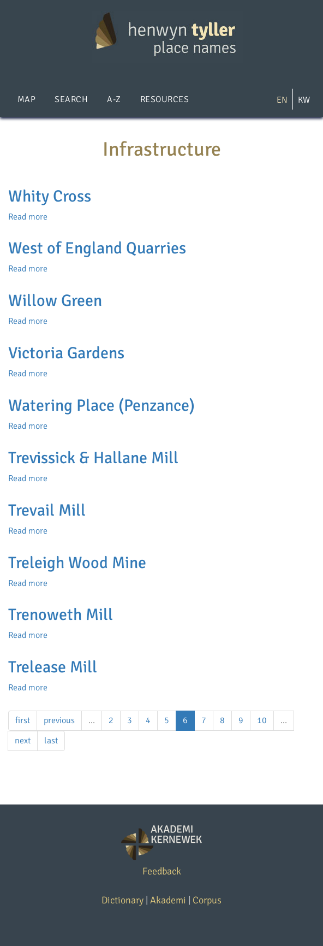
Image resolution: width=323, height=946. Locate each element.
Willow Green (55, 301)
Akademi (168, 900)
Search (71, 99)
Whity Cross (49, 196)
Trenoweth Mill (60, 615)
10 (262, 720)
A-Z (114, 99)
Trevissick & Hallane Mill (93, 458)
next (23, 740)
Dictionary (122, 900)
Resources (164, 99)
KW (304, 99)
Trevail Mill (47, 510)
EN (282, 99)
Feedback (161, 871)
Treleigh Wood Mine (77, 563)
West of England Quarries (97, 248)
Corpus (207, 900)
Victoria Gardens (66, 353)
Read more (27, 216)
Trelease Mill (52, 667)
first (22, 720)
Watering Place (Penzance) (101, 405)
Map (26, 99)
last (51, 740)
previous (59, 720)
